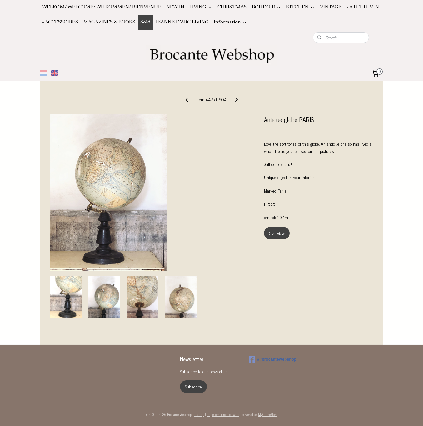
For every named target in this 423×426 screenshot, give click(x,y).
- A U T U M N (362, 7)
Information (230, 22)
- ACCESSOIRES (60, 22)
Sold (145, 22)
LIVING (200, 7)
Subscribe (193, 386)
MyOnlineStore (267, 414)
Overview (277, 233)
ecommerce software (225, 414)
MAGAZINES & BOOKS (109, 22)
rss (208, 414)
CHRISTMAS (232, 7)
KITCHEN (300, 7)
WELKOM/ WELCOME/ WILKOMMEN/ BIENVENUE (101, 7)
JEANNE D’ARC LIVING (182, 22)
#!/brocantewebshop (272, 359)
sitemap (199, 414)
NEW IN (175, 7)
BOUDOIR (266, 7)
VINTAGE (330, 7)
